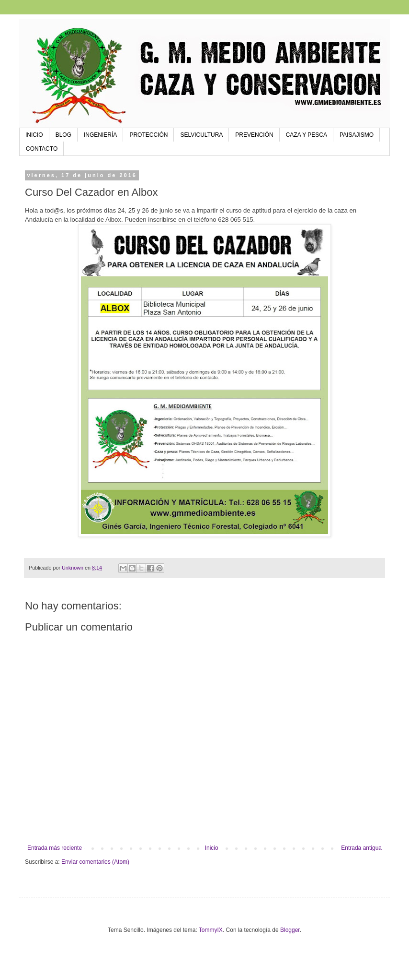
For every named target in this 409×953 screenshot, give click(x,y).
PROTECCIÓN (148, 134)
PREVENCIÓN (254, 134)
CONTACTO (41, 148)
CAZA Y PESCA (306, 134)
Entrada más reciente (54, 848)
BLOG (63, 134)
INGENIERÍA (100, 134)
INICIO (34, 134)
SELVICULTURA (201, 134)
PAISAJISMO (357, 134)
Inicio (211, 848)
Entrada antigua (361, 848)
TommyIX (211, 930)
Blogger (290, 930)
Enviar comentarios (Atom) (95, 861)
